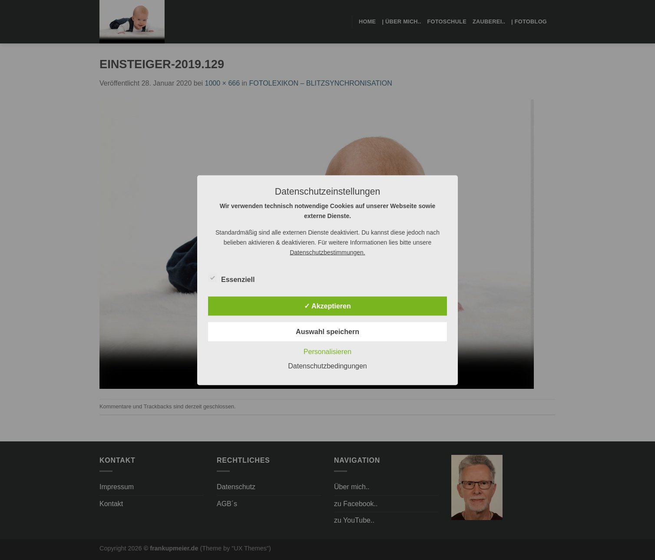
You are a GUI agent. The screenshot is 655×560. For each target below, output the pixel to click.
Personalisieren (327, 351)
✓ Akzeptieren (327, 305)
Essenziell (231, 278)
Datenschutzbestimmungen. (327, 252)
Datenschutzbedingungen (327, 365)
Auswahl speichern (327, 331)
